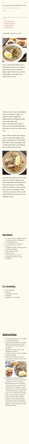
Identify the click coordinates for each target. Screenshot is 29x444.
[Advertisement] (14, 94)
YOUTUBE (9, 28)
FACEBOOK (10, 22)
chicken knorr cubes (15, 245)
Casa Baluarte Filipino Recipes (14, 5)
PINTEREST (10, 26)
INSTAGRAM (10, 24)
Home (4, 11)
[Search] (26, 2)
